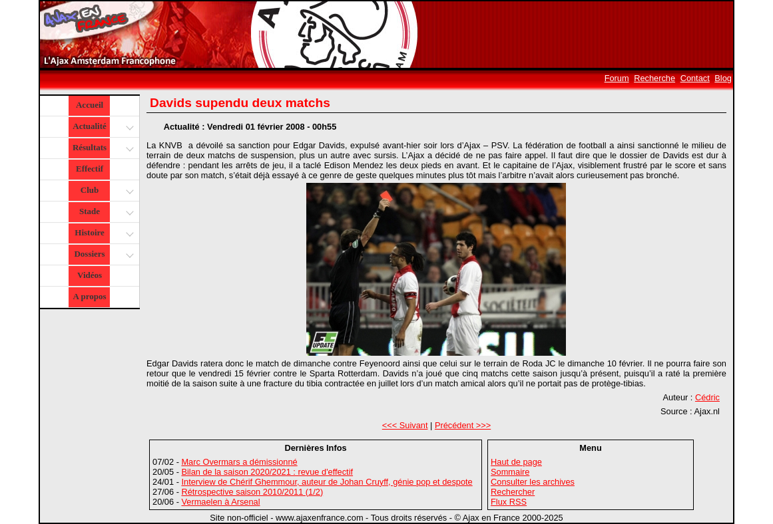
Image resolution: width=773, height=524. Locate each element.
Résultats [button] (101, 148)
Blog (723, 78)
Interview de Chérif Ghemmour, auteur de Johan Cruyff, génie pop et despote (326, 482)
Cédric (707, 397)
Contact (695, 78)
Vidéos (89, 275)
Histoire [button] (102, 233)
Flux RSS (509, 502)
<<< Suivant (405, 425)
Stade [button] (104, 212)
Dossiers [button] (102, 255)
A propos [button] (90, 296)
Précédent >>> (463, 425)
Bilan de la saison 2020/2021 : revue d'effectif (267, 472)
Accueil (89, 105)
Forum (617, 78)
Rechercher (513, 492)
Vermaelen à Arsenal (220, 502)
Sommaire (510, 472)
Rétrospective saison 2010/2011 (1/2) (252, 492)
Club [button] (105, 191)
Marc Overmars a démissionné (239, 462)
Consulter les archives (533, 482)
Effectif (89, 169)
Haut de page (516, 462)
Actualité (102, 127)
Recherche (654, 78)
